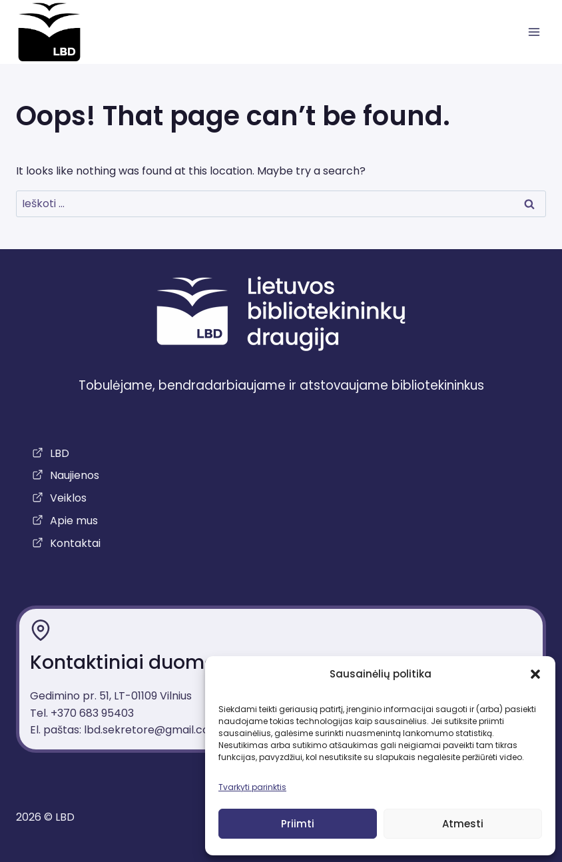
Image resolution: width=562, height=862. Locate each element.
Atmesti (462, 824)
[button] (535, 674)
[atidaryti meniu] (533, 32)
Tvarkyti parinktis (252, 787)
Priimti (297, 824)
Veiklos (68, 498)
